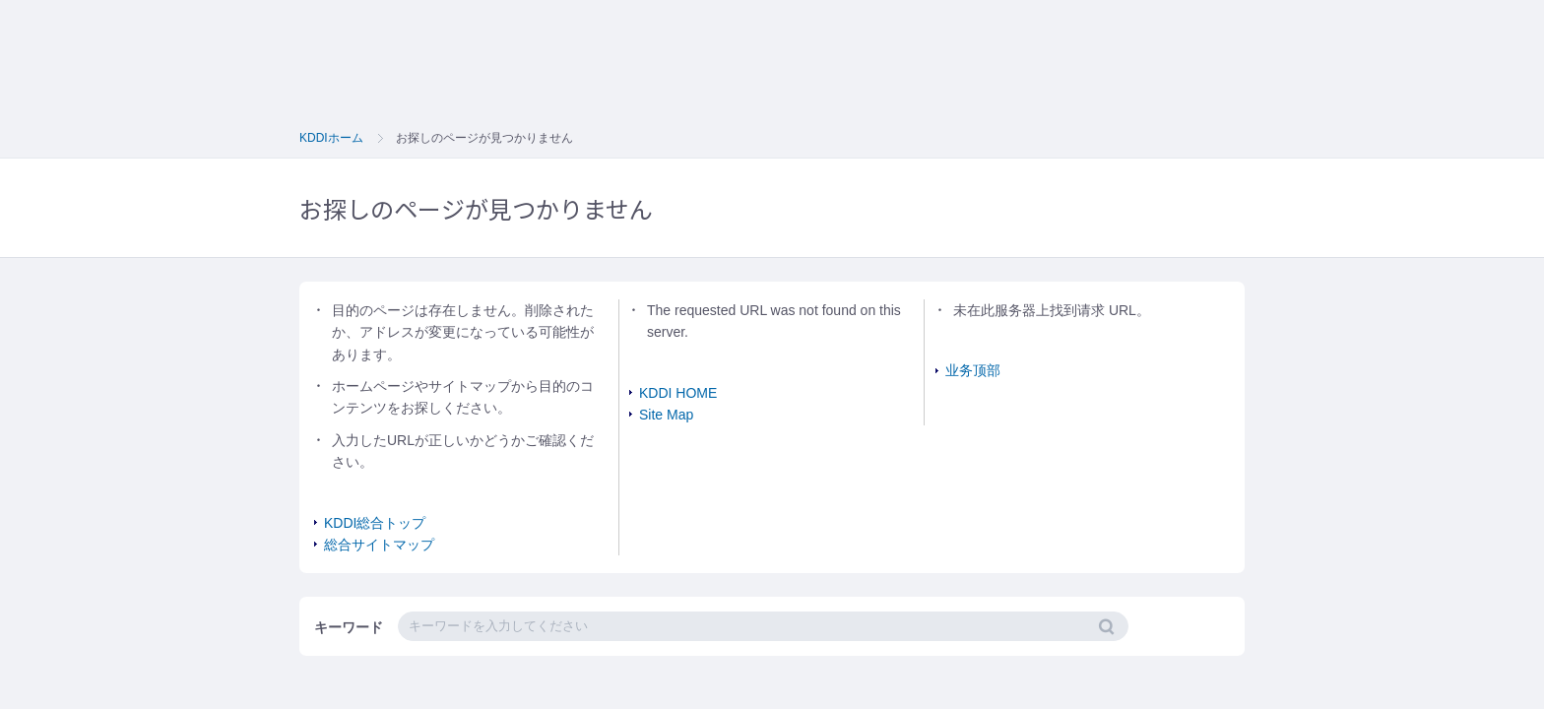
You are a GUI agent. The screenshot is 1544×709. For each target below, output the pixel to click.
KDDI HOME (678, 393)
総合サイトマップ (379, 544)
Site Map (666, 414)
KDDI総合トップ (374, 523)
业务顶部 (972, 370)
